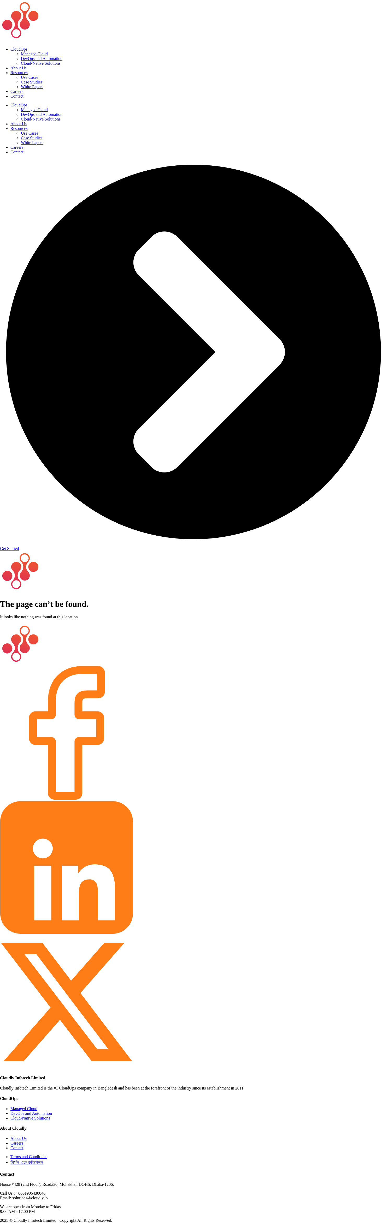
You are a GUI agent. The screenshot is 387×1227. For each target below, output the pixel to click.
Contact (17, 96)
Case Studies (31, 82)
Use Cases (29, 77)
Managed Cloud (34, 54)
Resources (19, 72)
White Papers (32, 87)
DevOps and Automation (41, 58)
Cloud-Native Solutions (41, 63)
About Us (18, 68)
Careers (16, 91)
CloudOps (18, 49)
